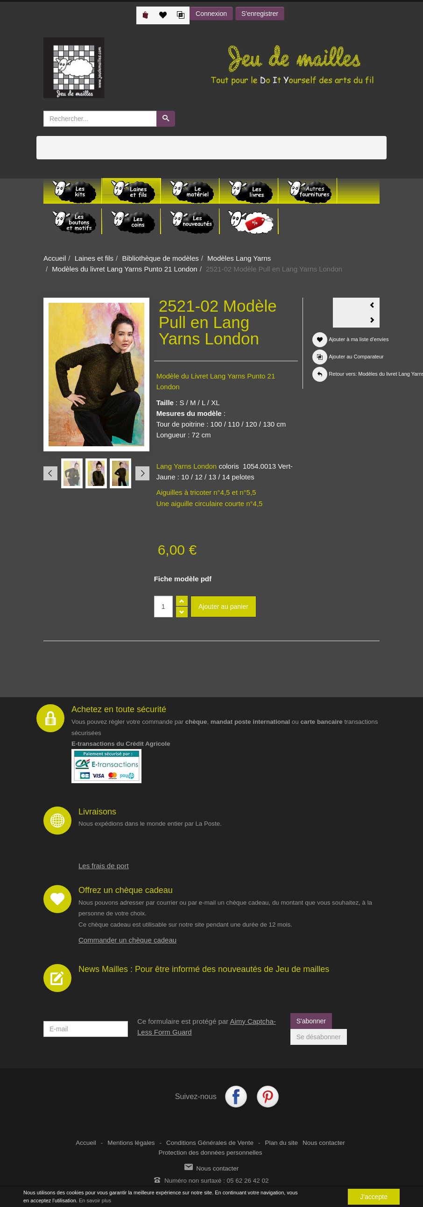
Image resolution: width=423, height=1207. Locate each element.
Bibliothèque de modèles (160, 258)
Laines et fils (94, 258)
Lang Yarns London (186, 466)
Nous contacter (324, 1142)
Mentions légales (131, 1142)
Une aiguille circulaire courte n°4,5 (209, 503)
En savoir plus (95, 1200)
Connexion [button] (211, 13)
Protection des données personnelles (210, 1152)
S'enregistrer (259, 13)
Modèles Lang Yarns (239, 258)
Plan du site (281, 1142)
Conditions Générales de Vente (210, 1142)
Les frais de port (103, 866)
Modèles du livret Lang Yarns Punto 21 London (124, 269)
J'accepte (374, 1196)
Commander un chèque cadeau (127, 940)
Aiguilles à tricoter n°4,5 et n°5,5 (206, 492)
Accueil (54, 258)
